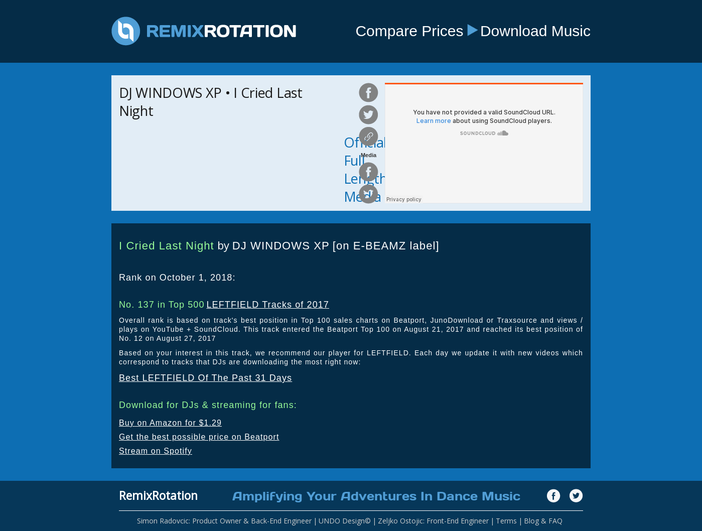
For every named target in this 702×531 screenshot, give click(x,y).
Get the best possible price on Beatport (199, 437)
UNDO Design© (345, 520)
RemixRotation (158, 495)
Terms (506, 520)
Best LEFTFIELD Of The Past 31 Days (205, 378)
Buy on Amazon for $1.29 (170, 423)
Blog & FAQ (543, 520)
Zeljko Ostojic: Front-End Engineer (433, 520)
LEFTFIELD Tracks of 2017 (267, 305)
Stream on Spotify (155, 451)
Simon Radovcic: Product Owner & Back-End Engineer (224, 520)
